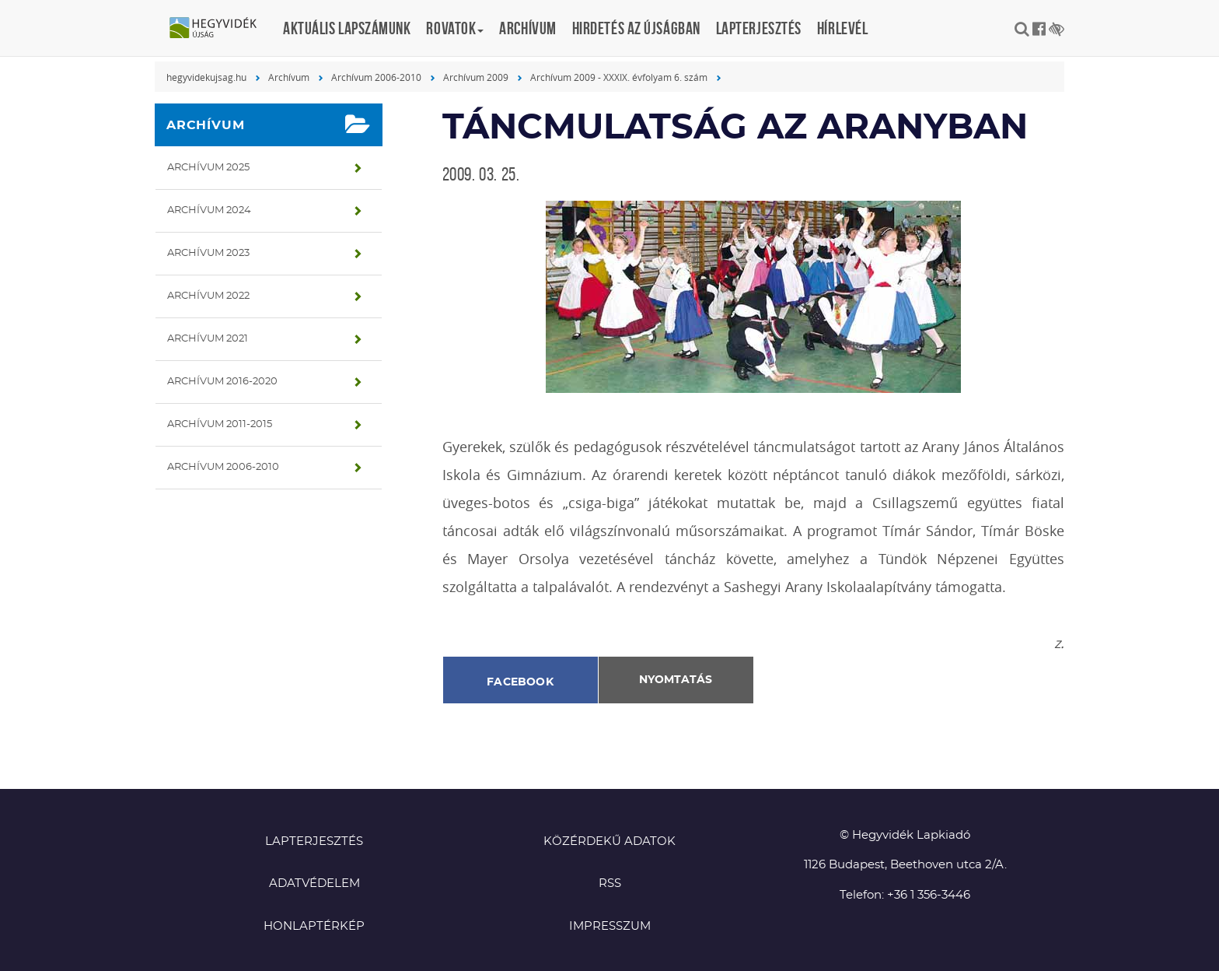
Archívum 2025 (208, 168)
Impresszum (610, 926)
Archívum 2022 (208, 296)
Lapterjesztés (759, 28)
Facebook (520, 682)
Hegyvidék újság (220, 28)
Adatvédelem (314, 883)
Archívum (527, 28)
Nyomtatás (675, 680)
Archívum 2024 (209, 210)
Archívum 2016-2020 (222, 382)
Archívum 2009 (475, 77)
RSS (610, 883)
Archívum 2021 (207, 339)
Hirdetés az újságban (636, 28)
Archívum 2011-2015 (219, 424)
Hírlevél (842, 28)
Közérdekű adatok (609, 841)
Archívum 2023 (208, 253)
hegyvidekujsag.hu (206, 77)
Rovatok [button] (455, 28)
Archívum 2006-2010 (376, 77)
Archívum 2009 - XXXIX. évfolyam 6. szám (618, 77)
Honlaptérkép (314, 926)
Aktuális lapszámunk (346, 28)
